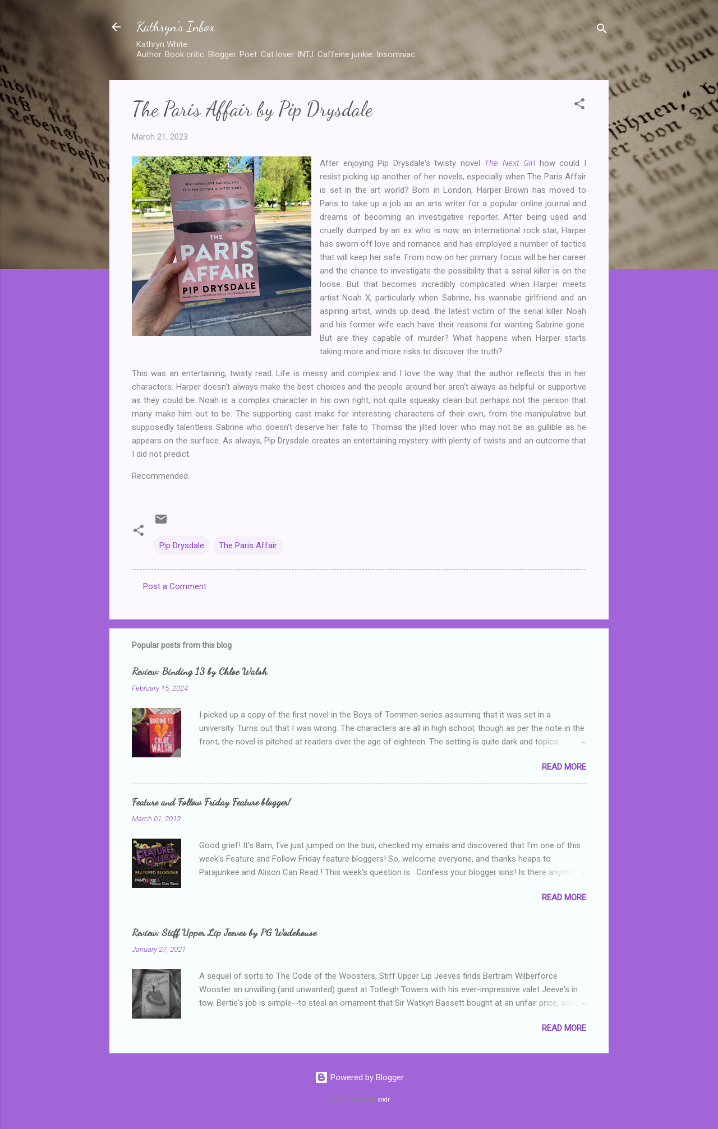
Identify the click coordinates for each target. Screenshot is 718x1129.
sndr (384, 1099)
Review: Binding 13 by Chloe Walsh (199, 671)
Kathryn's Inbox (175, 26)
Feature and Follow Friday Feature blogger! (211, 801)
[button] (579, 105)
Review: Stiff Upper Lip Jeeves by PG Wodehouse (224, 932)
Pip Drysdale (181, 545)
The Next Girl (509, 163)
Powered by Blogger (359, 1077)
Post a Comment (174, 586)
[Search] (602, 30)
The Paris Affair (248, 545)
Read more (564, 767)
